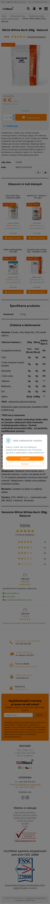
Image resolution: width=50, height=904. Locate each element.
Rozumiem (25, 458)
